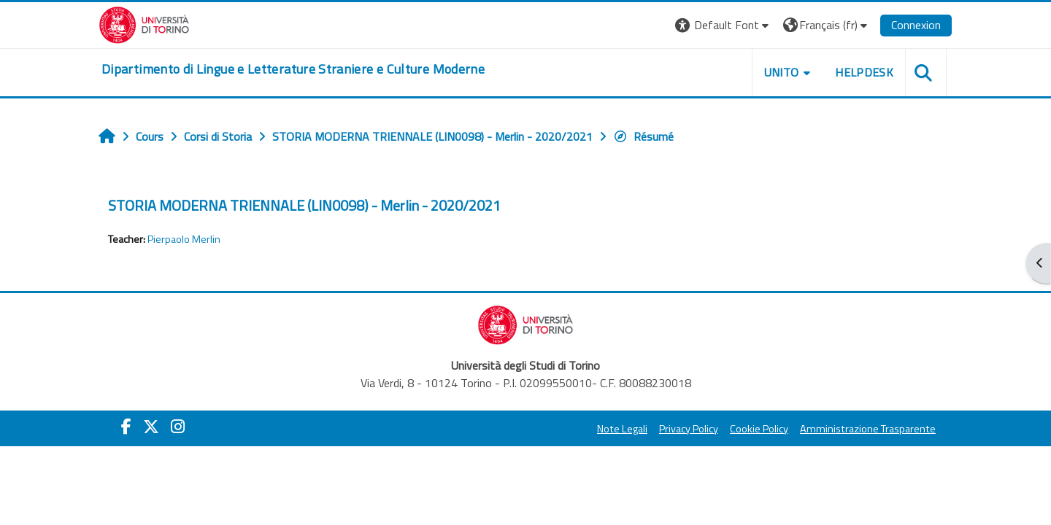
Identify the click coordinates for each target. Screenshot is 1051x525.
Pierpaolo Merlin (183, 239)
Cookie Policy (759, 429)
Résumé (643, 136)
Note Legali (622, 429)
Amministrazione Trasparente (868, 429)
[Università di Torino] (144, 23)
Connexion (916, 25)
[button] (723, 25)
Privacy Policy (688, 429)
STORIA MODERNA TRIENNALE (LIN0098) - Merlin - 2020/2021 (304, 205)
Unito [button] (781, 72)
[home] (293, 69)
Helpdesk (864, 72)
